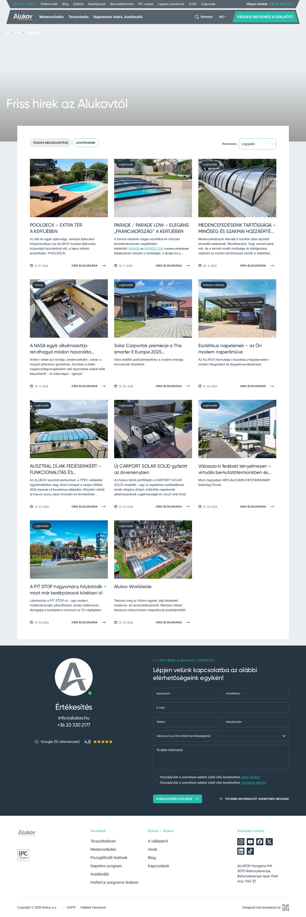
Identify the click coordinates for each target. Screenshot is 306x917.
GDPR (71, 907)
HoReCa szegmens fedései (114, 882)
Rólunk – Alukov (24, 4)
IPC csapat (145, 4)
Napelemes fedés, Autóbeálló (117, 17)
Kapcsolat (208, 4)
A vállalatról (158, 841)
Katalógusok (96, 4)
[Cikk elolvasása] (90, 265)
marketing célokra (253, 782)
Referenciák (49, 4)
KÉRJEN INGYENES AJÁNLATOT (265, 17)
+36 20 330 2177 (281, 4)
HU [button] (222, 16)
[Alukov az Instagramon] (240, 841)
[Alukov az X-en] (269, 841)
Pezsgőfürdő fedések (109, 857)
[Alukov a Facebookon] (259, 841)
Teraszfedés (78, 17)
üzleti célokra (250, 777)
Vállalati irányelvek (93, 907)
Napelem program (106, 866)
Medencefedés (51, 17)
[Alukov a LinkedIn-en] (240, 851)
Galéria (78, 4)
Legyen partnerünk (171, 4)
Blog (65, 4)
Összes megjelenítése (50, 142)
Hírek (18, 32)
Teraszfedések (103, 841)
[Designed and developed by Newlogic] (265, 907)
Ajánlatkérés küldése (177, 799)
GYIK (193, 4)
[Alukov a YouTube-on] (250, 841)
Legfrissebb (85, 142)
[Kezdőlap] (23, 16)
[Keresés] (203, 17)
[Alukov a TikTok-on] (250, 851)
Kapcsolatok (158, 866)
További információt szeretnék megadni (254, 799)
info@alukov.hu (74, 718)
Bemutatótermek (121, 4)
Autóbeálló (100, 874)
